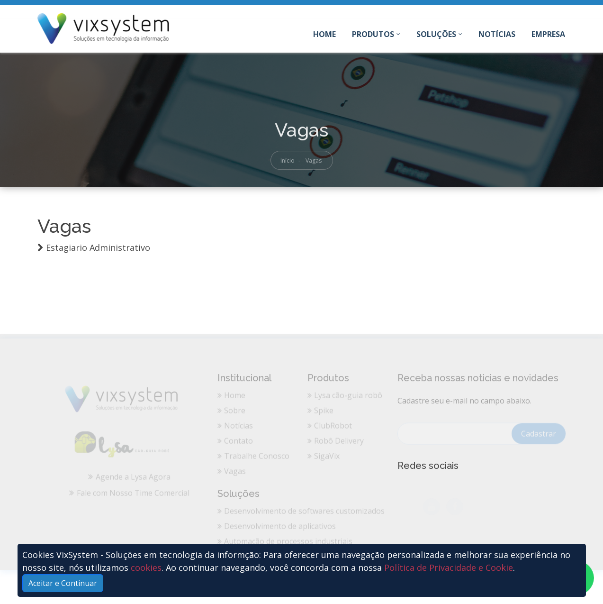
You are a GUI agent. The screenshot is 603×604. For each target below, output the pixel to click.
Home (325, 36)
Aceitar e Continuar (62, 583)
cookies (146, 567)
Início (287, 163)
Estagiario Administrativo (98, 247)
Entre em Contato (532, 12)
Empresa (548, 34)
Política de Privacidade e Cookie (448, 567)
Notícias (496, 34)
